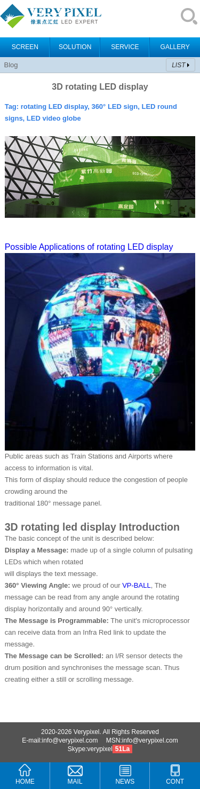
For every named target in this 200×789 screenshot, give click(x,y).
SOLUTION (75, 47)
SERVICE (125, 47)
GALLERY (175, 47)
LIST (178, 65)
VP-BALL (136, 585)
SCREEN (25, 47)
